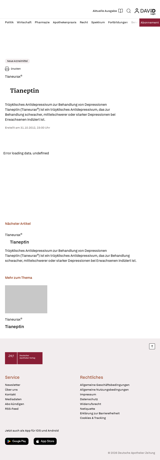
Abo (150, 22)
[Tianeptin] (26, 299)
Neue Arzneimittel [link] (17, 61)
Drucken (16, 68)
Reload (57, 153)
